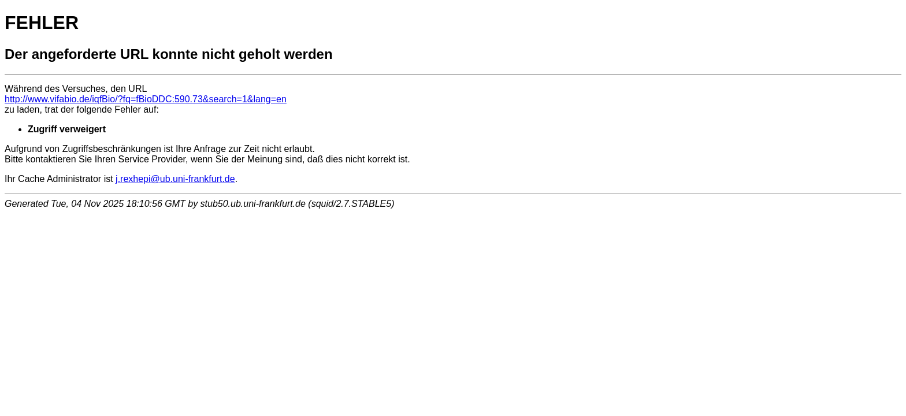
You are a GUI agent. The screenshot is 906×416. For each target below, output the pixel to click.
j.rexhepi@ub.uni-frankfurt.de (175, 179)
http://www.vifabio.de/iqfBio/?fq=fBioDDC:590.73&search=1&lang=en (146, 99)
